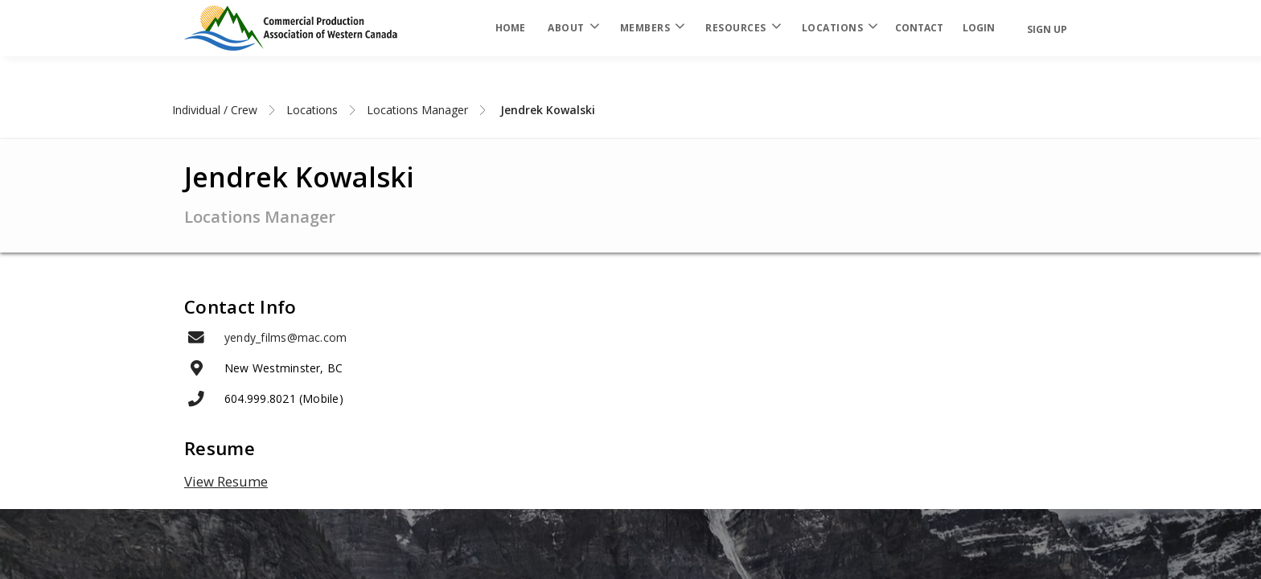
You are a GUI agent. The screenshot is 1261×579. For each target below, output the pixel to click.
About (573, 28)
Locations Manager (417, 109)
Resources (742, 28)
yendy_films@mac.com (285, 337)
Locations (839, 28)
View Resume (226, 481)
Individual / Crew (214, 109)
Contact (919, 28)
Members (652, 28)
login (979, 28)
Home (510, 28)
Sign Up (1047, 29)
